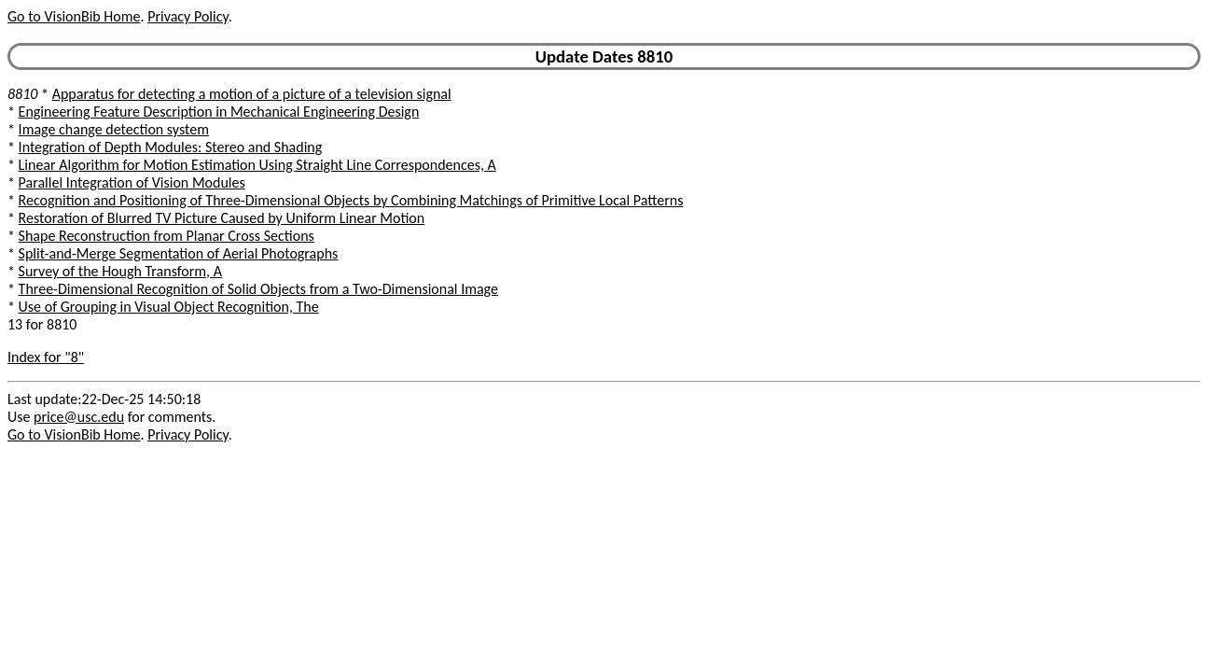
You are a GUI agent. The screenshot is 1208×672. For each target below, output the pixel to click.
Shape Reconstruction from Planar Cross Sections (166, 236)
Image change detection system (114, 129)
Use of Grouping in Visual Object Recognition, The (169, 306)
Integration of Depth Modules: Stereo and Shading (171, 147)
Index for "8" (45, 357)
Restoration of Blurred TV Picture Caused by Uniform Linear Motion (222, 218)
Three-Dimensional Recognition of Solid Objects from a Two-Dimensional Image (258, 289)
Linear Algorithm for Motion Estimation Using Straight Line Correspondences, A (257, 165)
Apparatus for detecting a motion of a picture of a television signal (251, 94)
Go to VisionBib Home (73, 16)
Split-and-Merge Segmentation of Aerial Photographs (179, 253)
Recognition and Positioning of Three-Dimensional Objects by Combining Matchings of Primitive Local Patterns (351, 200)
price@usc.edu (79, 417)
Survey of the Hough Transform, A (120, 271)
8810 (22, 94)
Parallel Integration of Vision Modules (132, 182)
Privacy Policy (187, 16)
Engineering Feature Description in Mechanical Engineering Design (219, 111)
